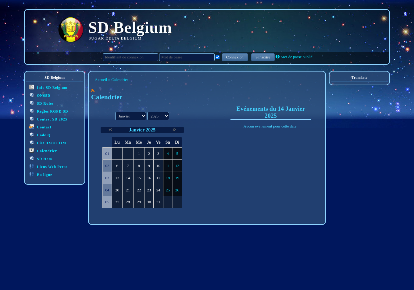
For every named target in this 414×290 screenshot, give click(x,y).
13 (117, 178)
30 (149, 202)
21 (128, 190)
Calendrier (43, 150)
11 (168, 165)
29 (139, 202)
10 (158, 165)
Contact (40, 126)
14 (128, 178)
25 (168, 190)
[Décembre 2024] (110, 130)
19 (177, 178)
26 (177, 190)
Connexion (235, 57)
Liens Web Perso (48, 166)
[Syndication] (93, 90)
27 (117, 202)
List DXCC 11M (47, 142)
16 (149, 178)
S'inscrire (262, 57)
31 (158, 202)
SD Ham (40, 158)
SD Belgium (130, 27)
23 (149, 190)
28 (128, 202)
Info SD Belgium (48, 87)
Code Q (40, 134)
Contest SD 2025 (48, 118)
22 (139, 190)
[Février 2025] (174, 130)
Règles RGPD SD (48, 111)
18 (168, 178)
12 (177, 165)
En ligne (40, 174)
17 (158, 178)
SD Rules (41, 103)
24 (158, 190)
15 (139, 178)
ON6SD (39, 95)
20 (117, 190)
